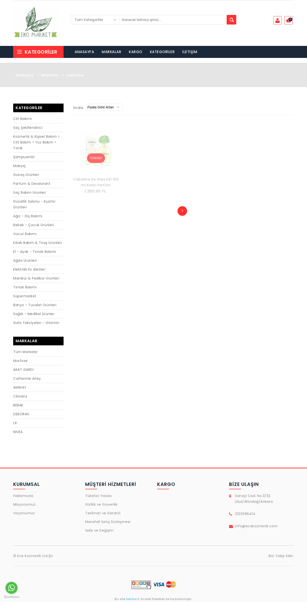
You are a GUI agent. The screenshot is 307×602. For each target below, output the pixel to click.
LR (15, 423)
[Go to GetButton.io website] (11, 597)
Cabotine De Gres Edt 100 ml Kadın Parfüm (95, 182)
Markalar (50, 75)
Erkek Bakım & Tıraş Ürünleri (37, 242)
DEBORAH (21, 414)
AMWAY (20, 387)
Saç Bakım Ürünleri (29, 192)
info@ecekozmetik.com (256, 526)
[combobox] (95, 19)
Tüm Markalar (25, 351)
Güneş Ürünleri (26, 174)
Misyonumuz (24, 504)
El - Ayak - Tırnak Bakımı (34, 251)
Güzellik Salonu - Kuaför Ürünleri (34, 204)
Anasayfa (25, 75)
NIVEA (18, 431)
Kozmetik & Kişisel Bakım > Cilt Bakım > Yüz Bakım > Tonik (36, 142)
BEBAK (18, 405)
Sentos (131, 599)
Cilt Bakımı (22, 118)
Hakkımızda (23, 495)
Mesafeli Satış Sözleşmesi (107, 521)
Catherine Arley (27, 378)
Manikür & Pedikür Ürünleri (36, 278)
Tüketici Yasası (98, 495)
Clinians (20, 396)
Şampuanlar (24, 157)
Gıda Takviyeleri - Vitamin (36, 322)
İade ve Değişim (99, 530)
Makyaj (19, 165)
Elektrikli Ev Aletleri (29, 269)
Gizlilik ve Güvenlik (101, 504)
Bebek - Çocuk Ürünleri (33, 225)
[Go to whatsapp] (12, 588)
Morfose (20, 360)
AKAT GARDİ (23, 369)
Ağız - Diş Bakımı (27, 216)
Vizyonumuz (24, 513)
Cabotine (75, 75)
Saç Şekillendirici (27, 127)
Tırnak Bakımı (25, 287)
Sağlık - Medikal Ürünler (33, 313)
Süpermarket (24, 296)
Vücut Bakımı (24, 233)
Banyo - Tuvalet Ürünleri (34, 305)
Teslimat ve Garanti (103, 513)
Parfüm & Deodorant (31, 183)
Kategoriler (37, 52)
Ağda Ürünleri (25, 260)
